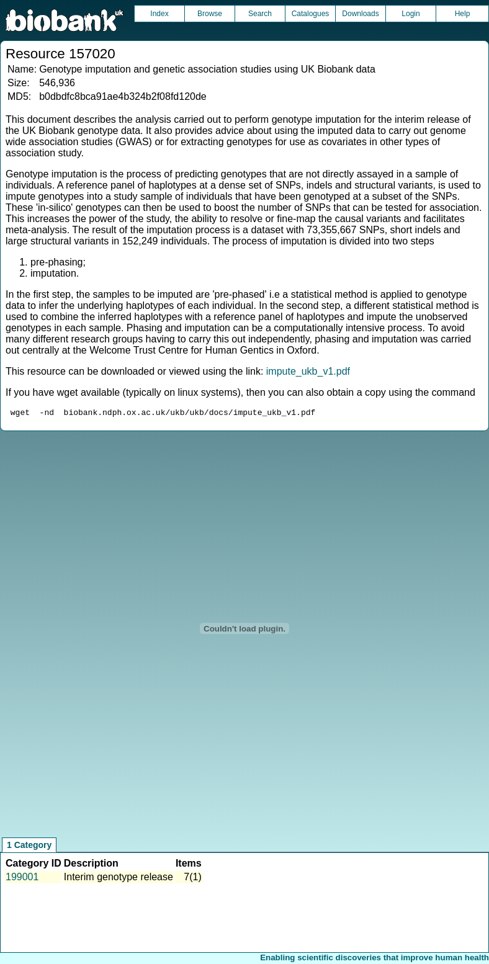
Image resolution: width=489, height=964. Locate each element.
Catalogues (311, 13)
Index (159, 13)
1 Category (29, 847)
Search (260, 13)
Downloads (360, 13)
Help (462, 13)
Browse (209, 13)
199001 (22, 878)
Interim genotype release (118, 878)
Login (410, 13)
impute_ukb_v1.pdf (308, 371)
